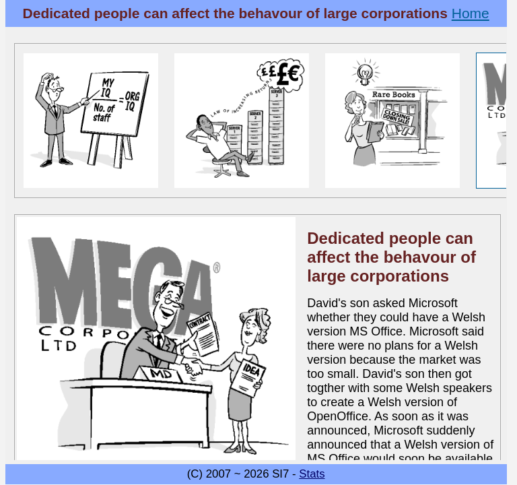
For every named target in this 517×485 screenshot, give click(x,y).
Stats (311, 473)
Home (470, 13)
